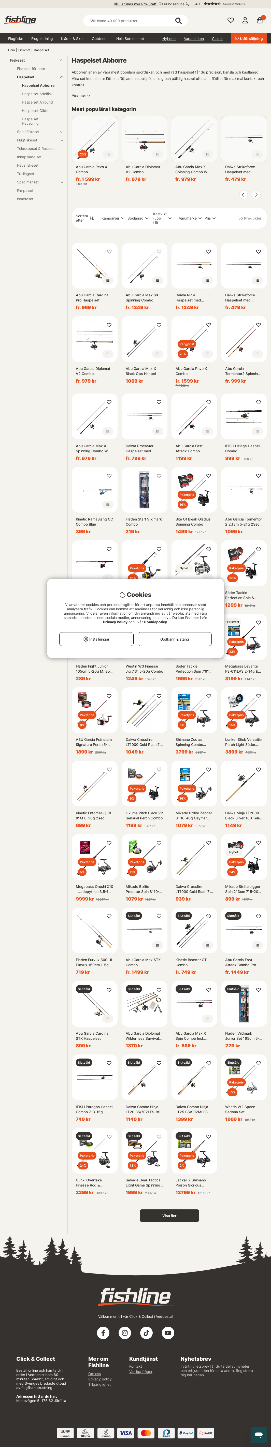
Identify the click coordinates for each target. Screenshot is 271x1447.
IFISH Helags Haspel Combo (242, 448)
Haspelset (41, 50)
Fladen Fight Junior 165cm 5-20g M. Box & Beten (94, 669)
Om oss (94, 1373)
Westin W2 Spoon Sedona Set (240, 1109)
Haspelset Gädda (36, 110)
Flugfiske (15, 38)
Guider (217, 38)
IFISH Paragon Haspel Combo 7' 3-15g (94, 1109)
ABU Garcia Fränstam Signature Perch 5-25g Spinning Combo (94, 742)
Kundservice (174, 4)
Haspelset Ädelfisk (37, 94)
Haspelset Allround (37, 102)
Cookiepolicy (155, 622)
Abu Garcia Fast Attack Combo (189, 448)
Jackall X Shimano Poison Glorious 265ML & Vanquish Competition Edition (192, 1183)
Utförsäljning (249, 38)
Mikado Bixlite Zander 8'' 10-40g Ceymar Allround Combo (194, 816)
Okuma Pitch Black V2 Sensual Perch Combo (144, 815)
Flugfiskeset (37, 140)
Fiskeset (24, 50)
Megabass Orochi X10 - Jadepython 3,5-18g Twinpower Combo (94, 889)
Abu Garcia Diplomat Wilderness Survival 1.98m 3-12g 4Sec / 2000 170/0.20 (143, 1036)
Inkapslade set (29, 157)
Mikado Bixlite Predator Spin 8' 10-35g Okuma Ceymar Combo (143, 889)
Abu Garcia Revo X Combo (91, 169)
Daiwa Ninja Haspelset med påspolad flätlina (189, 298)
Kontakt (135, 1366)
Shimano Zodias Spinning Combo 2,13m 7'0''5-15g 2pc (193, 742)
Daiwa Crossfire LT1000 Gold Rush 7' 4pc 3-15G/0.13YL (143, 742)
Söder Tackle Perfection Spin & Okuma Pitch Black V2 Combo (244, 595)
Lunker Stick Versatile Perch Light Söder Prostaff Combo (243, 742)
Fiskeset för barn (31, 68)
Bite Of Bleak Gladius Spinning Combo (193, 521)
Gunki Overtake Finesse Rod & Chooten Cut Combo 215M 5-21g (93, 1183)
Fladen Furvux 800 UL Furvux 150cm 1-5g (94, 962)
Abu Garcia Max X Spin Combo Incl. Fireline (191, 1036)
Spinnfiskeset (37, 131)
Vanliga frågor (140, 1371)
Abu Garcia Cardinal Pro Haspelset (92, 297)
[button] (229, 4)
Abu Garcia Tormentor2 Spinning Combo (242, 371)
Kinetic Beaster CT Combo (191, 962)
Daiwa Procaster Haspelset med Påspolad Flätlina (140, 449)
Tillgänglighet (99, 1384)
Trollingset (25, 173)
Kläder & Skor (72, 38)
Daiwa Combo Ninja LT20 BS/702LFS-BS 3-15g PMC (143, 1110)
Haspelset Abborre (38, 85)
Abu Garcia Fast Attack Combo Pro (240, 962)
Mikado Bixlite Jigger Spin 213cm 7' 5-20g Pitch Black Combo (243, 889)
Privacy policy (100, 1379)
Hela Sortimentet (130, 38)
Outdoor (99, 38)
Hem (11, 50)
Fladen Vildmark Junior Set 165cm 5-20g (242, 1036)
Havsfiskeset (27, 165)
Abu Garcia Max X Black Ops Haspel (141, 371)
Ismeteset (25, 199)
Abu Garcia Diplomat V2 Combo (143, 169)
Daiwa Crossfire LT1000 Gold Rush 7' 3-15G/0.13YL (193, 889)
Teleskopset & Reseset (36, 148)
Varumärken (194, 38)
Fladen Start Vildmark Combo (144, 521)
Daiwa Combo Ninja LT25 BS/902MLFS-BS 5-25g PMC (192, 1110)
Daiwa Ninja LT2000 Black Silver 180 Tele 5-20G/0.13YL (242, 816)
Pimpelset (25, 190)
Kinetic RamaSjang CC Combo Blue (94, 521)
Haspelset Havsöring (30, 121)
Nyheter (169, 38)
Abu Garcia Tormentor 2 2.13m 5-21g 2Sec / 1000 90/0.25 (243, 522)
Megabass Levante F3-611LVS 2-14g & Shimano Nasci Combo (241, 669)
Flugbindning (42, 38)
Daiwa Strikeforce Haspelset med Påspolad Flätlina (240, 170)
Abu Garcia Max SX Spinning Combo (142, 297)
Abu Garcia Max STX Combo (143, 962)
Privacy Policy (115, 622)
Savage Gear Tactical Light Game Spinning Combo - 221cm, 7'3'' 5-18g (143, 1183)
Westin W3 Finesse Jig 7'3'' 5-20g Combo (144, 668)
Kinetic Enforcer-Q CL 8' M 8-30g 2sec (94, 815)
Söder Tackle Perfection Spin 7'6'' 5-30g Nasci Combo (193, 669)
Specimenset (37, 182)
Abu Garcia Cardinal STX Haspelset (92, 1035)
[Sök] (135, 20)
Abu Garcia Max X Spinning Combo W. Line (191, 170)
